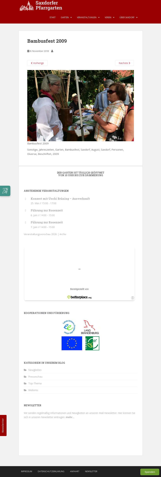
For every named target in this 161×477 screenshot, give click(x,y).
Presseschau (35, 376)
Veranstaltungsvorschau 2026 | (42, 234)
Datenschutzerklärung (51, 471)
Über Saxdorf (127, 17)
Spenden (150, 471)
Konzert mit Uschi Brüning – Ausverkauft (60, 198)
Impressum (26, 471)
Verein (108, 17)
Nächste (124, 63)
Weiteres (33, 390)
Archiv (63, 234)
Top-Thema (35, 383)
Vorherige (37, 63)
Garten (65, 17)
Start (53, 17)
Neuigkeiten (35, 370)
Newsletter (2, 425)
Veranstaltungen (86, 17)
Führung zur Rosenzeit (47, 210)
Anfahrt (74, 471)
